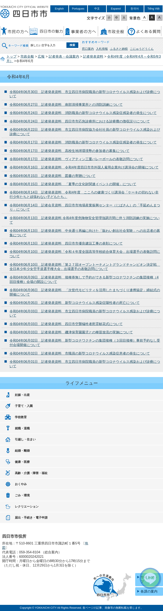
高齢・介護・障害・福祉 (31, 473)
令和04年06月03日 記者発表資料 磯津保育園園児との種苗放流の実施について (71, 332)
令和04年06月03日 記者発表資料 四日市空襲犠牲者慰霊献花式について (66, 324)
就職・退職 (22, 428)
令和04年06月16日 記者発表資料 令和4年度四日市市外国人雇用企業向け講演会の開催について (84, 167)
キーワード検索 (15, 43)
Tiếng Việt (154, 8)
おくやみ (21, 484)
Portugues (78, 8)
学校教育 (21, 417)
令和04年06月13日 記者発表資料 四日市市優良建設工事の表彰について (66, 243)
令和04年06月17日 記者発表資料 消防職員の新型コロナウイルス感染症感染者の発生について (83, 142)
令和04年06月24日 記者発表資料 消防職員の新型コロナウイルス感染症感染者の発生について (83, 113)
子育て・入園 (24, 406)
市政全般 (27, 56)
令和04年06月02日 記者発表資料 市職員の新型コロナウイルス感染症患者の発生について (80, 353)
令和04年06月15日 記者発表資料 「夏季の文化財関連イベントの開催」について (73, 184)
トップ (11, 56)
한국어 (135, 8)
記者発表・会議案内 (64, 56)
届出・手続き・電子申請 (31, 517)
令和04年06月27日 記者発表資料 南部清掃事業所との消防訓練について (66, 104)
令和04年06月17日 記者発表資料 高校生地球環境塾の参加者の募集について (69, 151)
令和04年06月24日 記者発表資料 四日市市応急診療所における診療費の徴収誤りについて (80, 121)
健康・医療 (22, 461)
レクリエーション (27, 506)
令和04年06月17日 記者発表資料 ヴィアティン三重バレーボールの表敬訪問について (76, 159)
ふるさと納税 (119, 48)
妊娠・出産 (22, 395)
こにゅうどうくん (142, 48)
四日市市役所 (24, 12)
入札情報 (102, 48)
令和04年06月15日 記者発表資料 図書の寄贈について (53, 176)
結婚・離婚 (22, 450)
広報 (41, 56)
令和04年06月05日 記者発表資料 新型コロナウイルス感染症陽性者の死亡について (75, 303)
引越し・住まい (25, 439)
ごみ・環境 (22, 495)
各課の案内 (149, 591)
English (59, 8)
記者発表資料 (93, 56)
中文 (97, 8)
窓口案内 (88, 48)
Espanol (116, 8)
